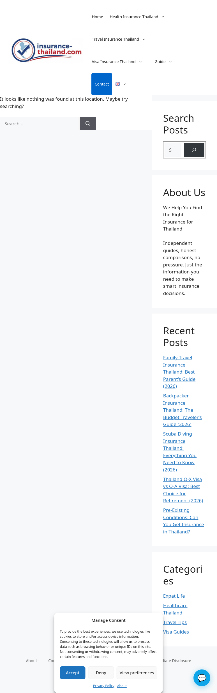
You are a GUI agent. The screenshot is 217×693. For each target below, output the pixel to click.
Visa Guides (176, 631)
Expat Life (174, 596)
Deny (101, 672)
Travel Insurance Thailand (121, 39)
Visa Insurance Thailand (120, 61)
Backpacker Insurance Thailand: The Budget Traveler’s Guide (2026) (182, 409)
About (122, 685)
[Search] (88, 123)
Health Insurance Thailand (140, 16)
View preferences (137, 672)
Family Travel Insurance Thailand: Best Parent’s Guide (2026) (179, 371)
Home (97, 16)
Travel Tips (175, 622)
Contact (102, 84)
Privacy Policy (103, 685)
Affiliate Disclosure (174, 660)
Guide (166, 61)
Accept (72, 672)
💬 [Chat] (201, 678)
